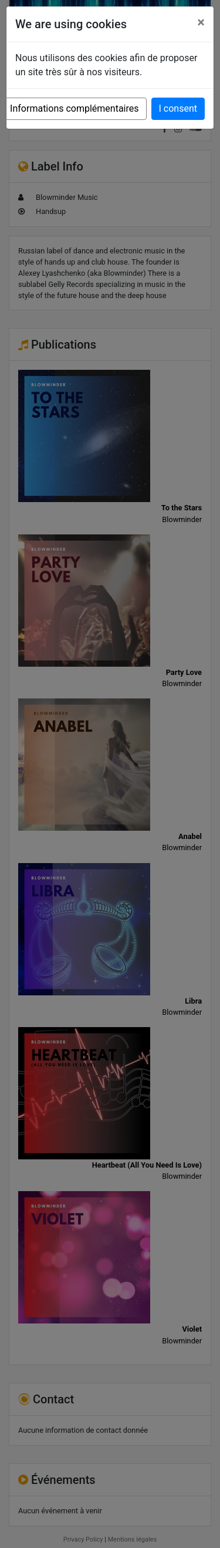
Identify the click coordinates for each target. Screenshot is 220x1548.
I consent (178, 108)
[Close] (201, 22)
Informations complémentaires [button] (74, 108)
